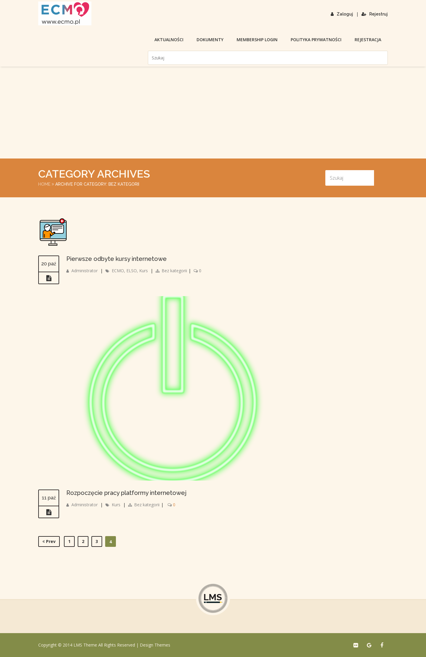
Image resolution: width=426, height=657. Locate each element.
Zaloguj (342, 14)
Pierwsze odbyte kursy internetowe (116, 258)
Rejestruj (374, 14)
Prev (49, 541)
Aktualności (168, 39)
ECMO (118, 270)
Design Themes (155, 645)
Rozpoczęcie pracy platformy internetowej (126, 492)
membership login (257, 39)
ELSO (131, 270)
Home (44, 184)
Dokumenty (210, 39)
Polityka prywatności (316, 39)
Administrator (84, 270)
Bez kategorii (174, 270)
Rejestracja (368, 39)
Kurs (143, 270)
